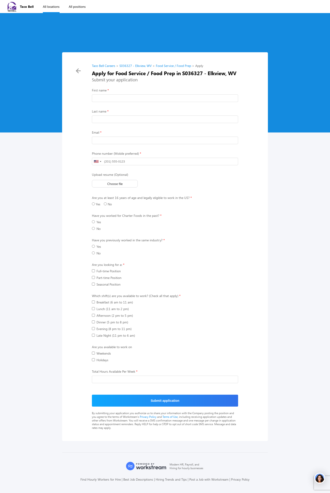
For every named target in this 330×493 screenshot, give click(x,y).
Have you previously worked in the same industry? (127, 240)
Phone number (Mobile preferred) (115, 153)
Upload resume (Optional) (110, 174)
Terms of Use (170, 417)
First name (99, 90)
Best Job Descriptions (138, 479)
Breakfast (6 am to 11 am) (112, 302)
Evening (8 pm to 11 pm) (112, 329)
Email (95, 132)
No (108, 204)
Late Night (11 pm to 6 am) (113, 335)
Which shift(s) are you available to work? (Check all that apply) (135, 296)
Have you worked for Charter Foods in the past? (125, 215)
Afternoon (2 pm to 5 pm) (112, 315)
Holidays (100, 360)
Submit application (165, 400)
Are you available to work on (112, 347)
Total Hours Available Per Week (113, 371)
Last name (99, 111)
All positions (77, 6)
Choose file (115, 184)
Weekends (101, 353)
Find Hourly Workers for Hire (100, 479)
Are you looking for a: (107, 264)
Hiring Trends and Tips (171, 479)
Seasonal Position (106, 284)
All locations (51, 6)
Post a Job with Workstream (208, 479)
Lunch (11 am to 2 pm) (110, 309)
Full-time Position (106, 271)
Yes (96, 204)
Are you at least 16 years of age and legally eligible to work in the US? (141, 198)
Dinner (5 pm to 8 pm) (110, 322)
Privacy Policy (148, 417)
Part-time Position (106, 277)
